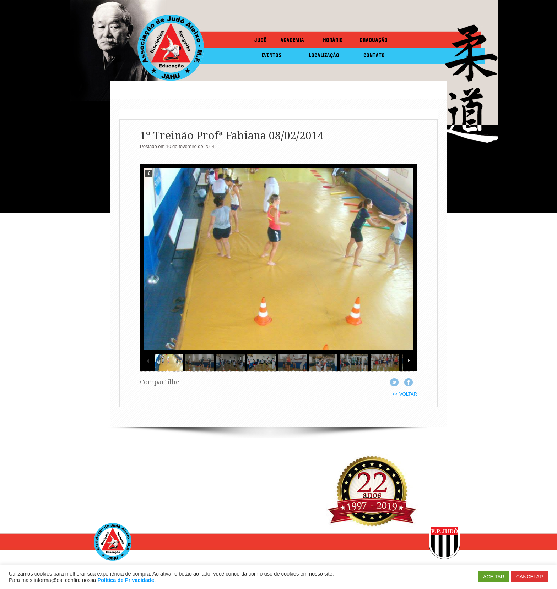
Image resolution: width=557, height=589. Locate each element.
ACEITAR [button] (493, 576)
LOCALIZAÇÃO (324, 55)
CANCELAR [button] (529, 576)
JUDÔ (260, 40)
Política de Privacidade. (126, 580)
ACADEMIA (292, 40)
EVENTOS (271, 55)
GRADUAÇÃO (373, 40)
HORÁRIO (333, 40)
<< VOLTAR (405, 394)
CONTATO (374, 55)
